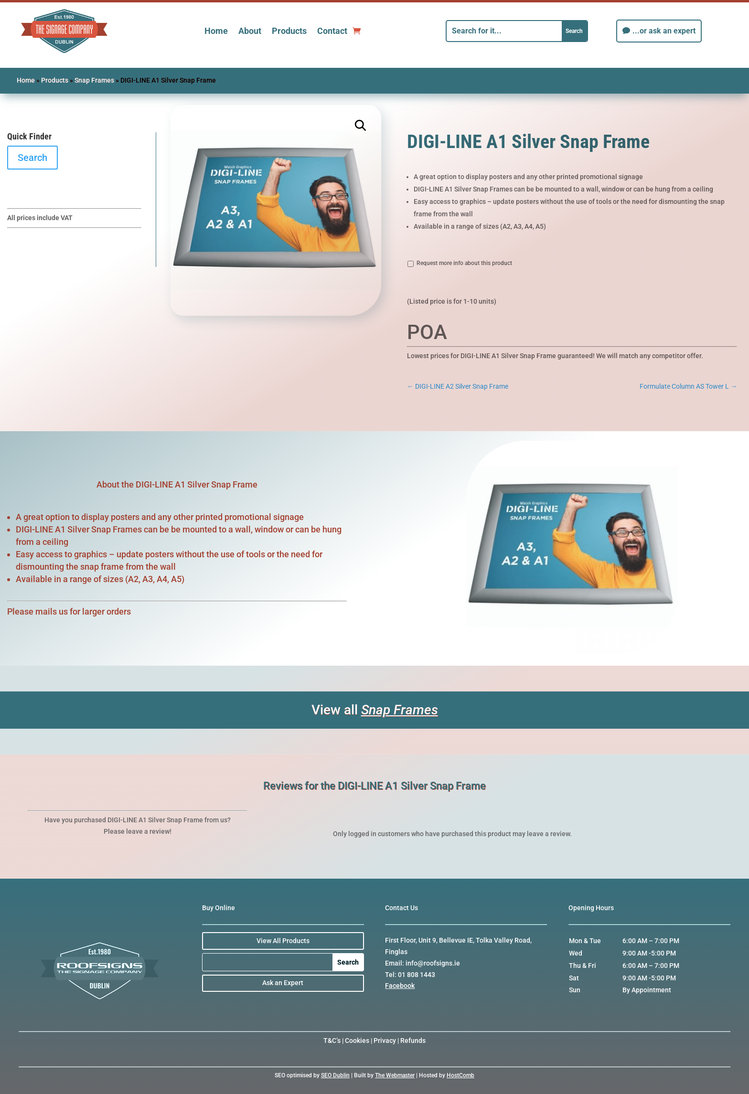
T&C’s (332, 1040)
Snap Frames (94, 80)
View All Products (283, 941)
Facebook (400, 985)
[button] (361, 126)
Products (289, 31)
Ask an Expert (282, 983)
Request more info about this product (464, 263)
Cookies (357, 1040)
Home (216, 31)
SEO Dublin (335, 1075)
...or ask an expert (664, 30)
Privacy (385, 1040)
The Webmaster (395, 1075)
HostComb (460, 1075)
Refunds (413, 1040)
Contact (332, 31)
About (249, 31)
